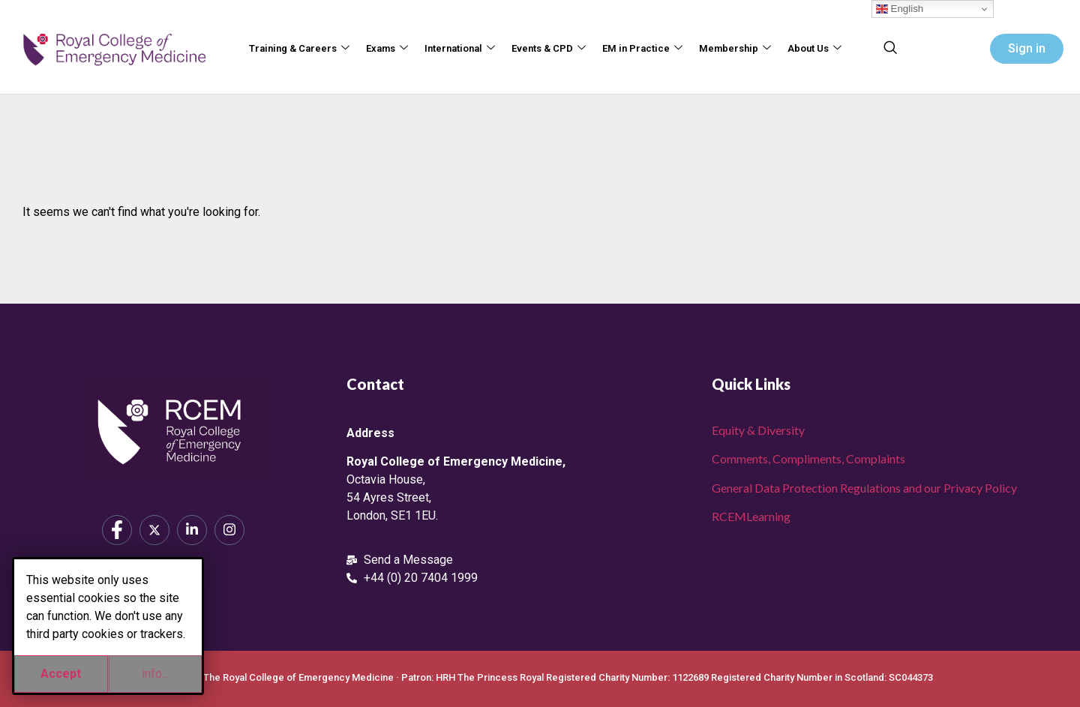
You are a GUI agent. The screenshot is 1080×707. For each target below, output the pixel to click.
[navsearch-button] (890, 49)
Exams (387, 49)
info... (155, 674)
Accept (60, 674)
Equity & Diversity (758, 430)
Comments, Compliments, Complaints (808, 458)
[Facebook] (117, 530)
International (459, 49)
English (899, 9)
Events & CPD (549, 49)
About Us (815, 49)
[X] (155, 530)
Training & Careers (299, 49)
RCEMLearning (751, 516)
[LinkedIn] (192, 530)
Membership (735, 49)
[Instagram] (229, 530)
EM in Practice (642, 49)
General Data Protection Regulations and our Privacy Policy (864, 488)
